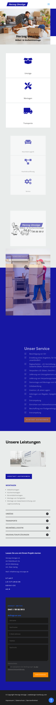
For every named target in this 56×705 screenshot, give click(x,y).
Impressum (10, 700)
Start (9, 578)
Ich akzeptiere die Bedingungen (23, 668)
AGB (8, 589)
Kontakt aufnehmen (19, 476)
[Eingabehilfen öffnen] (51, 700)
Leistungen (13, 582)
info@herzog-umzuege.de (19, 572)
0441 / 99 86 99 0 (16, 609)
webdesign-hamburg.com (37, 695)
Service (11, 585)
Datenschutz (20, 700)
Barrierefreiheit (32, 700)
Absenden (40, 675)
